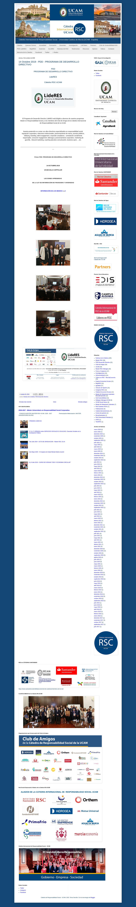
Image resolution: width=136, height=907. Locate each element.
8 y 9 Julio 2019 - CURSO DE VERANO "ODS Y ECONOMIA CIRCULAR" (50, 462)
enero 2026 (97, 432)
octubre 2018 (97, 598)
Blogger (93, 897)
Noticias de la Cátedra (29, 396)
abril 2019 (97, 585)
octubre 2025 (97, 438)
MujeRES (33, 49)
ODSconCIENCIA (101, 375)
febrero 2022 (97, 520)
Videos (103, 49)
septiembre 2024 (98, 460)
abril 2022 (97, 516)
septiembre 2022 (98, 507)
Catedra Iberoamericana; (103, 411)
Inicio (54, 402)
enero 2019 (97, 592)
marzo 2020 (97, 566)
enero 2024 (97, 475)
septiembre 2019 (98, 579)
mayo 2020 (97, 564)
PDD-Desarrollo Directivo (41, 396)
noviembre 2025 (98, 436)
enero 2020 (97, 570)
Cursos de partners (101, 413)
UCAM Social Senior (101, 402)
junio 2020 (97, 561)
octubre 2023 (97, 481)
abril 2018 (97, 609)
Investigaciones (100, 373)
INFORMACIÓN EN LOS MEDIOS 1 (52, 191)
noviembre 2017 (98, 620)
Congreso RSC (100, 390)
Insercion (42, 49)
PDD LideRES (21, 49)
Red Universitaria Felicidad (103, 417)
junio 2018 (97, 605)
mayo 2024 (97, 466)
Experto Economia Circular (103, 381)
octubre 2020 (97, 553)
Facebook (38, 52)
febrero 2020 (97, 568)
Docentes (63, 45)
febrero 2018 (97, 613)
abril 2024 (97, 468)
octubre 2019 (97, 577)
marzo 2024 (97, 471)
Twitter (47, 52)
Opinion (94, 49)
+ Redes (55, 52)
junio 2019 (97, 581)
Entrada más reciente (25, 402)
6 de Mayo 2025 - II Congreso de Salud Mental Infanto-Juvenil (46, 452)
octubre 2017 (97, 622)
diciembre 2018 (98, 594)
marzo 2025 (97, 449)
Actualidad (42, 45)
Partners (93, 45)
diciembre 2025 (98, 434)
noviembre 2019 (98, 574)
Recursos (86, 49)
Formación (52, 45)
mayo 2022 (97, 514)
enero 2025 (97, 451)
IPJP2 (97, 419)
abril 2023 (97, 492)
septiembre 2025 (98, 440)
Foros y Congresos (101, 371)
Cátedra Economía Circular (103, 392)
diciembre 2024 (98, 453)
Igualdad (98, 385)
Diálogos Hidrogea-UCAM (103, 400)
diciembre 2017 (98, 618)
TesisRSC (98, 422)
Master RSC (99, 360)
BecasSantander (100, 415)
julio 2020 (96, 559)
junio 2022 (97, 512)
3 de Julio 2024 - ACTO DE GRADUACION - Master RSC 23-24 (47, 441)
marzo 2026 (97, 429)
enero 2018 (97, 616)
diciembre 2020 (98, 548)
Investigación (73, 45)
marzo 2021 (97, 542)
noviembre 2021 (98, 527)
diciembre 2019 (98, 572)
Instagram (23, 890)
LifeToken (84, 45)
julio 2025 (96, 442)
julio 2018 (96, 603)
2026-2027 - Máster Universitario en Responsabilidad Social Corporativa (44, 410)
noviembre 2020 (98, 551)
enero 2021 (97, 546)
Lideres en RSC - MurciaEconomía (105, 377)
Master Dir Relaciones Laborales (105, 404)
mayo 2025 (97, 444)
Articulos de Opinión (101, 388)
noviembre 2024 (98, 455)
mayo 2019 (97, 583)
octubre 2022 (97, 505)
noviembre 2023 (98, 479)
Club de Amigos (100, 364)
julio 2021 (96, 533)
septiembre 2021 (98, 531)
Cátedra (19, 45)
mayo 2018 (97, 607)
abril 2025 (97, 447)
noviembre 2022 (98, 503)
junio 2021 (97, 535)
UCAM (97, 367)
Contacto (111, 49)
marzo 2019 (97, 587)
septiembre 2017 (98, 624)
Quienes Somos (30, 45)
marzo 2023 (97, 494)
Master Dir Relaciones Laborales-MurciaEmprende (105, 395)
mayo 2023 (97, 490)
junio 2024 (97, 464)
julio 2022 (96, 509)
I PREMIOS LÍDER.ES (35, 421)
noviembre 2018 (98, 596)
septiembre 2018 (98, 600)
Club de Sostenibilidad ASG (108, 45)
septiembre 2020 (98, 555)
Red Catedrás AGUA (101, 406)
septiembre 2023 (98, 483)
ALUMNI (51, 49)
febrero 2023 (97, 496)
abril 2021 (97, 540)
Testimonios (76, 49)
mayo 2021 (97, 538)
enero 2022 (97, 522)
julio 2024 (96, 462)
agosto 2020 (97, 557)
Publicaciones (99, 409)
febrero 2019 (97, 590)
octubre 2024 (97, 457)
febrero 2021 (97, 544)
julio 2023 (96, 486)
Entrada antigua (82, 402)
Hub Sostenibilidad (101, 398)
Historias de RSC (63, 49)
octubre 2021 (97, 529)
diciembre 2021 (98, 525)
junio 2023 (97, 488)
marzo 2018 (97, 611)
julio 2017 (96, 626)
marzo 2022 (97, 518)
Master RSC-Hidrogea (102, 369)
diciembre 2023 (98, 477)
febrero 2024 (97, 473)
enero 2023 (97, 499)
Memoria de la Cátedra (24, 52)
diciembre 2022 (98, 501)
